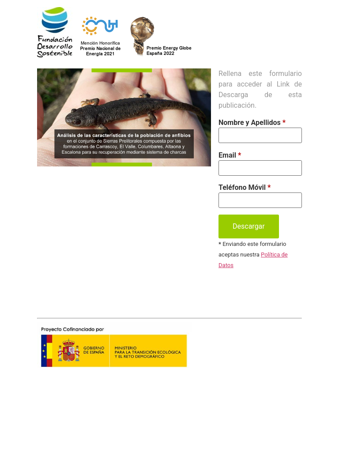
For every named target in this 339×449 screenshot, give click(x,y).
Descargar (249, 226)
